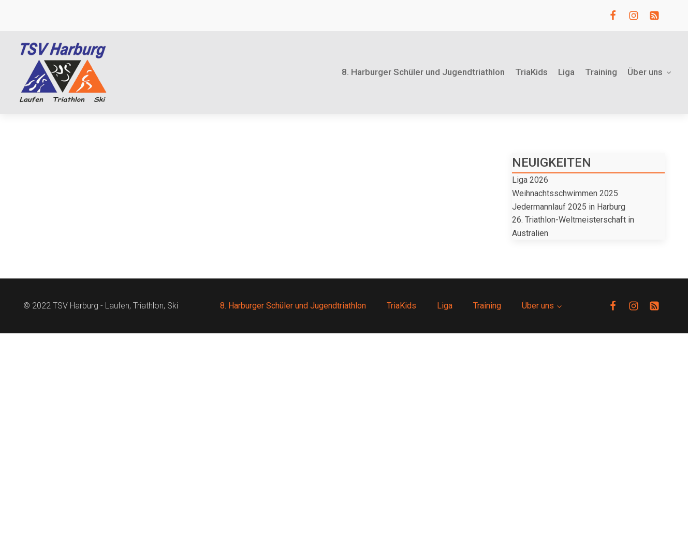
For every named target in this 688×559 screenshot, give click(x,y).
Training (601, 72)
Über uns (649, 72)
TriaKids (531, 72)
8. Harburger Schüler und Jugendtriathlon (423, 72)
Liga (566, 72)
